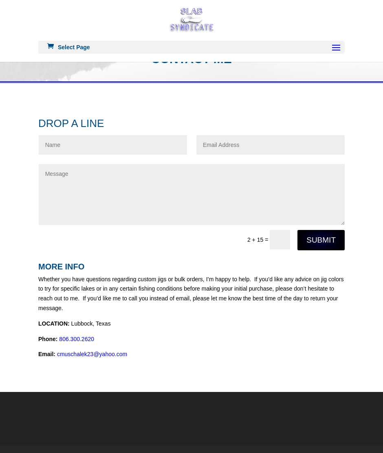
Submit (321, 240)
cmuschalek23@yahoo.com (92, 354)
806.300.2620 (76, 339)
